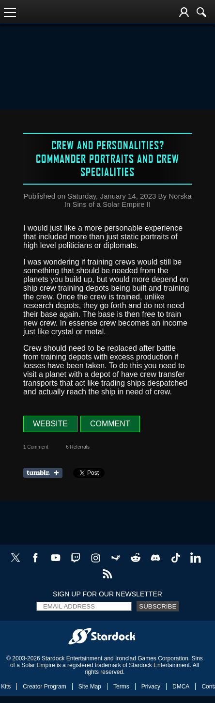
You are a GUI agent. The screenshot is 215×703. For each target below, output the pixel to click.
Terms (121, 686)
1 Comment (35, 447)
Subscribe (157, 606)
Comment (110, 424)
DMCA (180, 686)
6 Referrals (78, 447)
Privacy (150, 686)
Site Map (89, 686)
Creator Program (44, 686)
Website (50, 424)
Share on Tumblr (45, 473)
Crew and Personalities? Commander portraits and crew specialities (107, 158)
